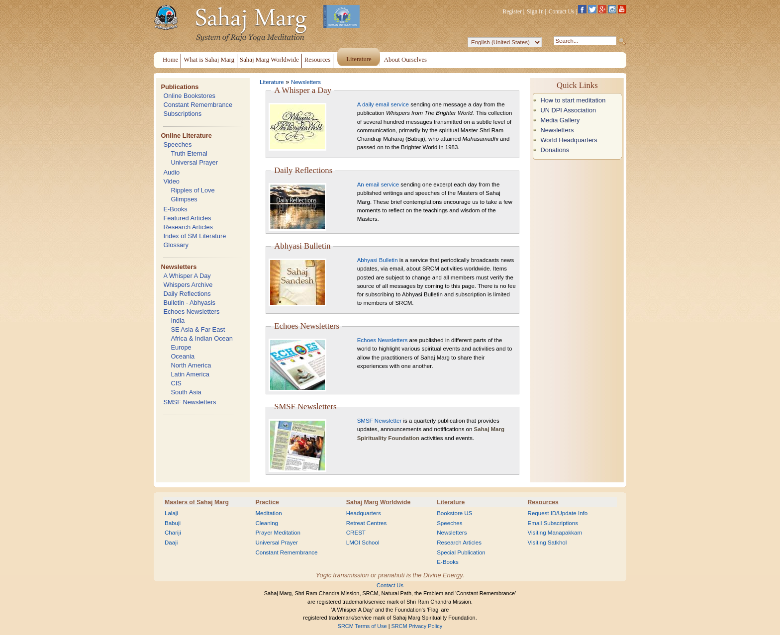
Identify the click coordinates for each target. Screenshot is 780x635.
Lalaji (171, 513)
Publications (179, 87)
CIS (176, 383)
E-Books (175, 209)
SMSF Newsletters (189, 402)
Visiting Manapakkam (555, 533)
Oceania (183, 356)
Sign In (535, 11)
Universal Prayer (194, 162)
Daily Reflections (186, 293)
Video (171, 181)
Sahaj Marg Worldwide (378, 502)
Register (512, 11)
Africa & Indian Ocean (201, 338)
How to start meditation (572, 100)
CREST (356, 533)
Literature (272, 82)
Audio (171, 172)
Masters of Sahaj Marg (197, 502)
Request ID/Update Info (558, 513)
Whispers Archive (187, 284)
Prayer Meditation (277, 533)
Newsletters (178, 267)
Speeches (177, 144)
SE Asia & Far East (198, 329)
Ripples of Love (192, 190)
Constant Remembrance (197, 104)
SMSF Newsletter (379, 421)
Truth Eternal (189, 153)
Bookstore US (454, 513)
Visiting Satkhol (547, 542)
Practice (267, 502)
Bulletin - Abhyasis (189, 302)
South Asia (186, 392)
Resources (543, 502)
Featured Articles (187, 218)
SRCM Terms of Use (362, 626)
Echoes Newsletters (191, 311)
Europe (181, 347)
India (178, 320)
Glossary (176, 245)
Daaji (171, 542)
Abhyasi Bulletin (377, 260)
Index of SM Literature (194, 236)
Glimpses (184, 199)
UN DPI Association (568, 110)
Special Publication (461, 552)
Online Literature (186, 135)
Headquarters (363, 513)
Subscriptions (182, 113)
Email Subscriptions (553, 523)
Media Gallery (560, 120)
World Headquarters (568, 140)
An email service (378, 184)
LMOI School (363, 542)
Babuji (173, 523)
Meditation (268, 513)
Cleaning (266, 523)
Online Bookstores (189, 95)
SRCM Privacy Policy (417, 626)
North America (191, 365)
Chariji (173, 533)
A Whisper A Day (186, 275)
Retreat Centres (366, 523)
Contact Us (562, 11)
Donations (554, 150)
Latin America (190, 374)
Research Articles (188, 227)
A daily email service (383, 104)
